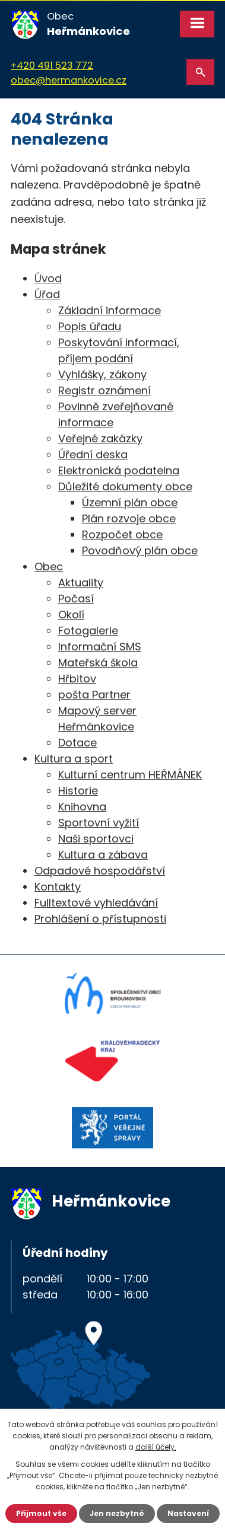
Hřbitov (77, 678)
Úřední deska (93, 454)
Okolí (71, 614)
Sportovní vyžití (98, 822)
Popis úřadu (89, 326)
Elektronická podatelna (118, 470)
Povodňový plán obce (140, 550)
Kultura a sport (73, 758)
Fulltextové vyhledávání (96, 902)
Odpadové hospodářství (99, 870)
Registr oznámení (104, 390)
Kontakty (57, 886)
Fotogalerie (88, 630)
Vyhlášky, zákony (102, 374)
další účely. (155, 1447)
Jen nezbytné (117, 1513)
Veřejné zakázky (100, 438)
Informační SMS (99, 646)
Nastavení (188, 1513)
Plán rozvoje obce (129, 518)
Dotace (77, 742)
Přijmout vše (41, 1513)
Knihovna (82, 806)
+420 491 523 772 (52, 65)
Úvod (48, 278)
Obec (48, 566)
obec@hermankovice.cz (68, 80)
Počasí (76, 598)
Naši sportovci (96, 838)
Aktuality (80, 582)
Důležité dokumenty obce (125, 486)
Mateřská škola (98, 662)
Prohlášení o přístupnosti (100, 918)
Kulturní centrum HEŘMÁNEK (130, 774)
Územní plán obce (130, 502)
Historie (78, 790)
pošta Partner (94, 694)
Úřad (47, 294)
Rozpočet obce (122, 534)
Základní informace (109, 310)
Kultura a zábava (103, 854)
